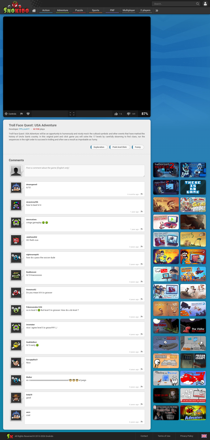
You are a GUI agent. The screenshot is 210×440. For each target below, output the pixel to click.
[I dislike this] (131, 113)
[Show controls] (10, 113)
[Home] (34, 10)
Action (46, 10)
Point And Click (120, 147)
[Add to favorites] (28, 113)
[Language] (204, 436)
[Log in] (205, 4)
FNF (112, 10)
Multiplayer (129, 10)
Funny (138, 147)
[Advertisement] (179, 66)
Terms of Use (164, 436)
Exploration (99, 147)
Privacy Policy (186, 436)
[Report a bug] (21, 113)
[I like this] (119, 113)
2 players (145, 10)
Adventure (62, 10)
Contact (144, 436)
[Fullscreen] (72, 113)
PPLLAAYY (24, 129)
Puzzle (79, 10)
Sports (95, 10)
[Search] (197, 3)
